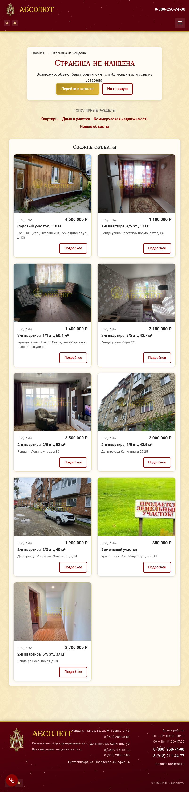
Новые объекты (94, 126)
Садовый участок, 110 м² (39, 226)
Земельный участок (119, 549)
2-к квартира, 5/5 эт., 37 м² (41, 654)
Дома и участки (76, 119)
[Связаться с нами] (12, 780)
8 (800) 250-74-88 (168, 749)
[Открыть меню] (180, 23)
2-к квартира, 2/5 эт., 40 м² (41, 549)
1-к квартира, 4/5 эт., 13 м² (125, 226)
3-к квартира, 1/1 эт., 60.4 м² (43, 335)
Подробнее (73, 248)
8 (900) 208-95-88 (117, 736)
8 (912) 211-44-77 (168, 756)
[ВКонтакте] (7, 23)
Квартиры (49, 119)
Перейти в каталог (77, 89)
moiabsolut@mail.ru (169, 764)
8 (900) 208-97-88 (117, 755)
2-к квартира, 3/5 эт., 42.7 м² (126, 335)
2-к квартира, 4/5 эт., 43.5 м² (126, 444)
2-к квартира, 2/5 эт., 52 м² (41, 444)
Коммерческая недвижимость (121, 119)
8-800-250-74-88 (170, 9)
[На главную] (29, 9)
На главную (117, 89)
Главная (38, 53)
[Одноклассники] (15, 23)
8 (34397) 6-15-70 (117, 749)
